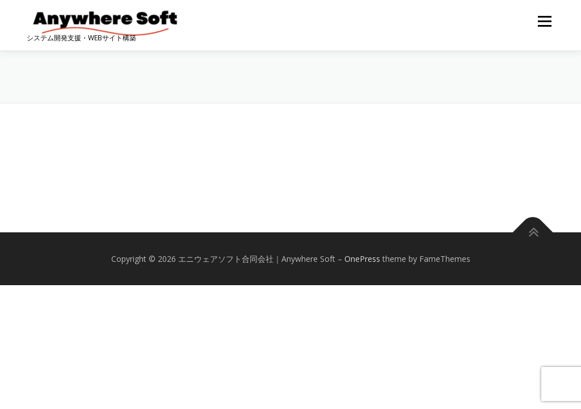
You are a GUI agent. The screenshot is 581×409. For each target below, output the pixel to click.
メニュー (544, 21)
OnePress (362, 258)
